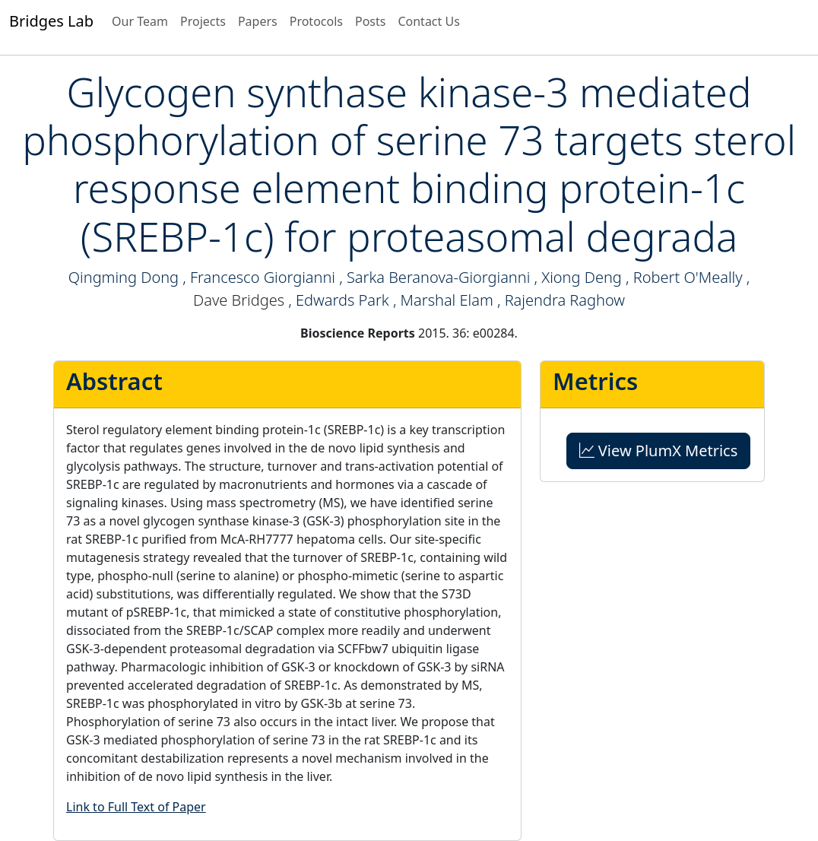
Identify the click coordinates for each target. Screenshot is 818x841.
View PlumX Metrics (658, 450)
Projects (203, 21)
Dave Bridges (238, 300)
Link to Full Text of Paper (136, 806)
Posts (370, 21)
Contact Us (428, 21)
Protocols (316, 21)
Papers (257, 21)
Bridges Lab (51, 21)
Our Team (140, 21)
